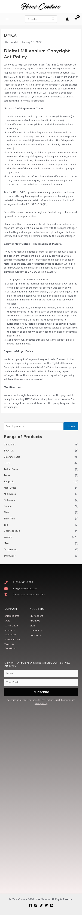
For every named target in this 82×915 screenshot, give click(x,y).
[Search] (53, 19)
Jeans (7, 475)
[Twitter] (46, 905)
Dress (7, 463)
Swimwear (10, 555)
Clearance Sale (12, 456)
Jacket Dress (11, 469)
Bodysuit (9, 450)
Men (6, 543)
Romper (8, 506)
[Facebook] (30, 905)
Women (8, 537)
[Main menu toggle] (7, 19)
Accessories (10, 549)
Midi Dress (10, 493)
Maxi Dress (10, 487)
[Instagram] (35, 905)
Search (71, 426)
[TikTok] (41, 905)
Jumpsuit (9, 481)
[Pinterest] (51, 905)
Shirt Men (9, 518)
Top (6, 524)
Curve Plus (10, 444)
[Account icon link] (67, 19)
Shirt (6, 512)
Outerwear (10, 500)
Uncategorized (12, 530)
